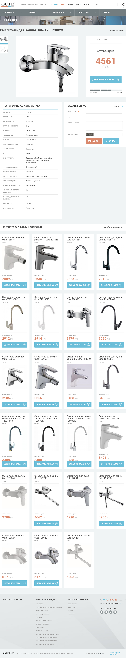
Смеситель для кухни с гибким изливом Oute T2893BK (79, 418)
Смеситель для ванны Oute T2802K (14, 536)
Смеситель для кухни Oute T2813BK (45, 298)
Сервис (106, 12)
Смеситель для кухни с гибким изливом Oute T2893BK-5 (14, 418)
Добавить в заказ (103, 79)
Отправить (93, 141)
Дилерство (83, 12)
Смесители (39, 604)
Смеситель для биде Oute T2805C (13, 357)
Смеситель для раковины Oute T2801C (79, 357)
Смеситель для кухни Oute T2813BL (110, 357)
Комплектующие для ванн (45, 644)
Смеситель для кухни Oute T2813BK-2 (110, 298)
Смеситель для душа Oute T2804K (13, 477)
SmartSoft (101, 653)
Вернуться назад (117, 31)
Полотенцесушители (43, 614)
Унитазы (39, 617)
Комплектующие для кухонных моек (49, 607)
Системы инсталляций (44, 620)
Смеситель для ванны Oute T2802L (46, 536)
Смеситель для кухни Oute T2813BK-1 (110, 238)
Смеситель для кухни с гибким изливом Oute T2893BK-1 (46, 418)
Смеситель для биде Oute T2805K (13, 238)
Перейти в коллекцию (113, 227)
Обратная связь (73, 4)
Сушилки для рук (42, 631)
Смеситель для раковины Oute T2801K (111, 417)
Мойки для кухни (42, 610)
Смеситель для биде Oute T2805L (45, 357)
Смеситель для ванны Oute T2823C (111, 477)
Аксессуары (40, 627)
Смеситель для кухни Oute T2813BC (78, 238)
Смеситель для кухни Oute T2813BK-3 (13, 298)
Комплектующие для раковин (46, 637)
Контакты (86, 4)
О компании (58, 12)
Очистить (110, 141)
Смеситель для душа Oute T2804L (78, 477)
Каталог (33, 12)
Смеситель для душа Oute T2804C (78, 298)
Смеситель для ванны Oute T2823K (78, 536)
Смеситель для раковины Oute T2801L (46, 238)
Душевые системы (42, 624)
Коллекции (8, 12)
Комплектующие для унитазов (46, 641)
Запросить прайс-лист (109, 603)
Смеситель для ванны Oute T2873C (46, 477)
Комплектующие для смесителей (47, 634)
